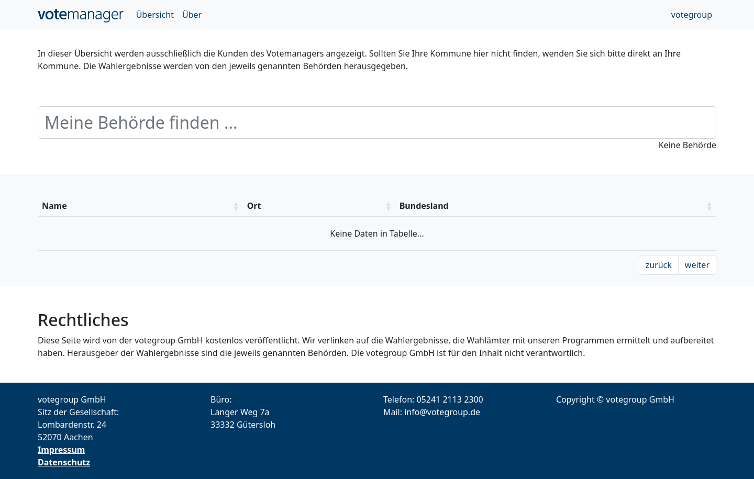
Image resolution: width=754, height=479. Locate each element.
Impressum (61, 449)
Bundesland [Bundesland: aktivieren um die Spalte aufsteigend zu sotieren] (424, 205)
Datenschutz (64, 462)
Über (192, 14)
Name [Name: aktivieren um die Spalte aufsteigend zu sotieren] (54, 205)
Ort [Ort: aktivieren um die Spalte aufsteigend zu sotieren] (254, 205)
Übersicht (155, 14)
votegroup (691, 14)
